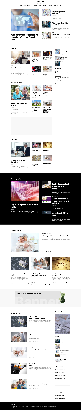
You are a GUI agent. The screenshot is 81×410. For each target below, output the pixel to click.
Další (60, 5)
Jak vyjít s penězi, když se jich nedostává (59, 274)
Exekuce (59, 329)
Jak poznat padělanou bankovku (59, 12)
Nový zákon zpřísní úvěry (34, 334)
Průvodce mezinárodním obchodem (60, 24)
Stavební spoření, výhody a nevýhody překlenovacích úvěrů (39, 350)
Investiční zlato (46, 150)
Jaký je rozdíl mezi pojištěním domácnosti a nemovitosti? (47, 111)
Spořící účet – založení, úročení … (60, 372)
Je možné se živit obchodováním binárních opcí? (64, 355)
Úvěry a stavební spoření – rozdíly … (60, 375)
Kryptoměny (47, 57)
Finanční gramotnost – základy (36, 61)
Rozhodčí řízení (16, 68)
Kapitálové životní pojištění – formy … (60, 378)
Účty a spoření (56, 5)
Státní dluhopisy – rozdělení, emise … (60, 369)
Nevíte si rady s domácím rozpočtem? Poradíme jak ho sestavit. (38, 275)
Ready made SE (63, 359)
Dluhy (21, 5)
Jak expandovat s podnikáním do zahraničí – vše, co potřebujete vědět (24, 37)
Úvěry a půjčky (56, 196)
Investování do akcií (36, 150)
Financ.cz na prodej (67, 404)
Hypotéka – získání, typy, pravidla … (60, 398)
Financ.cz (13, 404)
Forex (33, 74)
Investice (28, 5)
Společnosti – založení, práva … (59, 392)
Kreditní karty (45, 74)
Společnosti (50, 5)
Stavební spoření (32, 381)
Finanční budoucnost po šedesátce (19, 104)
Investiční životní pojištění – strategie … (61, 381)
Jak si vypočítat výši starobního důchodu (36, 95)
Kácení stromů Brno (58, 76)
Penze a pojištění (34, 5)
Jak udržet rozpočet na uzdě (61, 34)
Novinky (12, 32)
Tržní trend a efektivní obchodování (18, 161)
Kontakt (62, 404)
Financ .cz (40, 1)
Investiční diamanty (47, 163)
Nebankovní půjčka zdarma (60, 214)
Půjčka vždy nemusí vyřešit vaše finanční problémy (60, 201)
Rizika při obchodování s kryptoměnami (47, 59)
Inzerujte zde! (57, 71)
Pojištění (45, 94)
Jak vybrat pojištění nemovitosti (36, 109)
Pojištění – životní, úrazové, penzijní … (60, 389)
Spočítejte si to (45, 5)
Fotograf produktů (58, 80)
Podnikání (39, 5)
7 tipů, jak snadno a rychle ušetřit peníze (19, 274)
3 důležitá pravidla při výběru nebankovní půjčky (60, 186)
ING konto (31, 365)
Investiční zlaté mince (35, 165)
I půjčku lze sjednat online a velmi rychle (24, 205)
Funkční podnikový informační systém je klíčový (65, 351)
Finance (24, 5)
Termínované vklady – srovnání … (60, 395)
